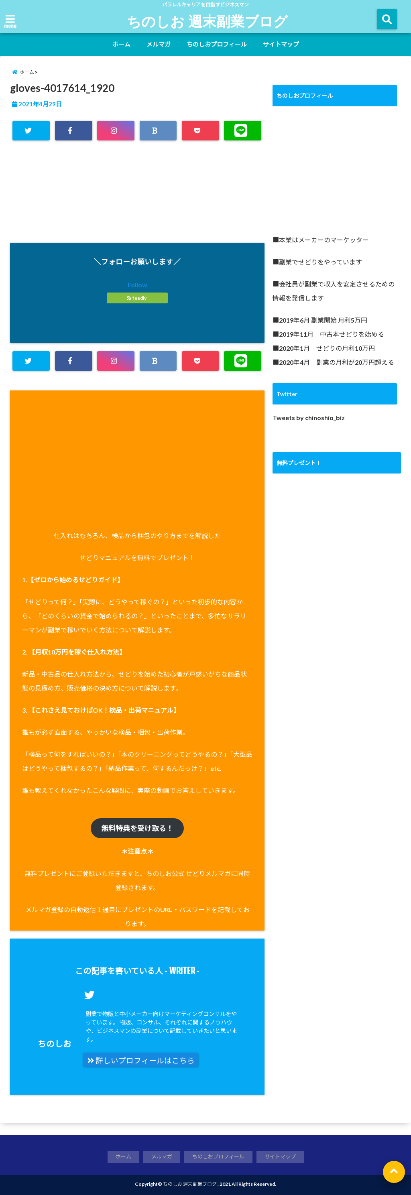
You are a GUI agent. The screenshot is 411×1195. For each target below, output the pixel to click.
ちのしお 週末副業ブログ (207, 20)
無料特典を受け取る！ (137, 828)
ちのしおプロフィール (217, 44)
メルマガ (158, 44)
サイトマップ (281, 44)
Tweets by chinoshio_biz (309, 417)
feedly (137, 298)
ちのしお (54, 1044)
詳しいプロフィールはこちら (141, 1060)
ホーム (121, 44)
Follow (137, 285)
